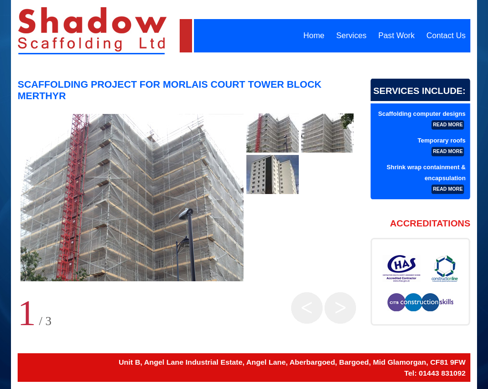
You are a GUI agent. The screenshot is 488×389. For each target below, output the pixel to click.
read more (448, 124)
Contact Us (446, 35)
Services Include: (419, 91)
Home (313, 35)
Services (351, 35)
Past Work (396, 35)
